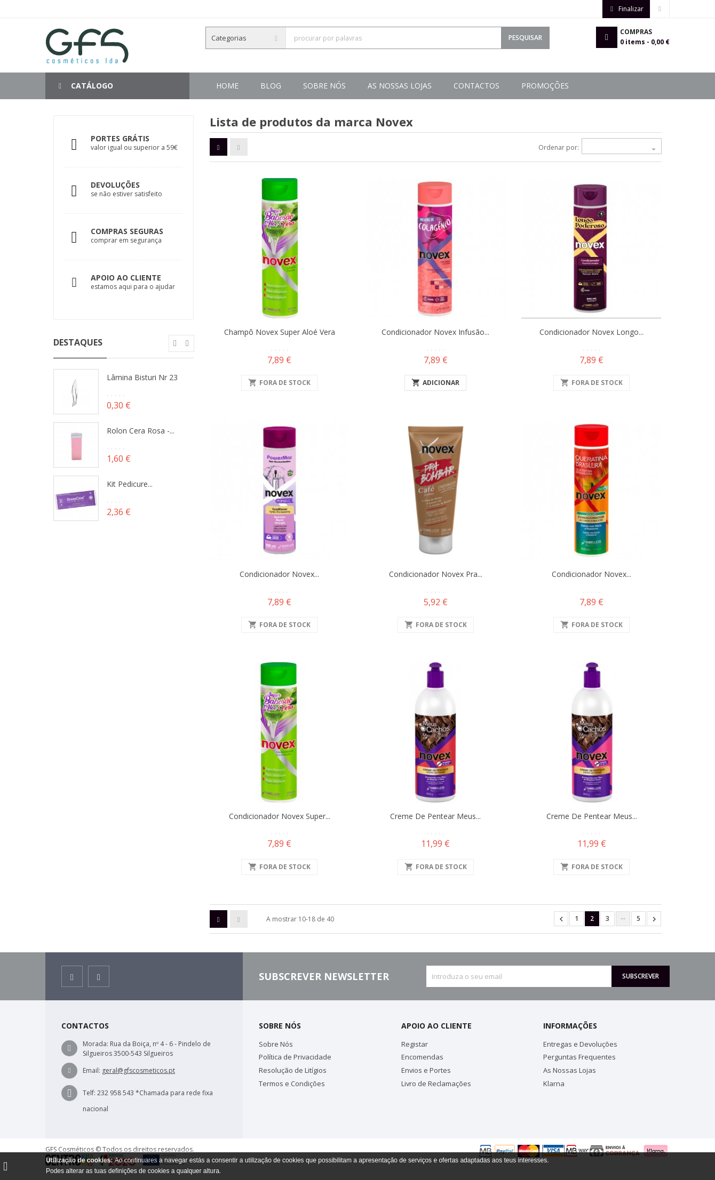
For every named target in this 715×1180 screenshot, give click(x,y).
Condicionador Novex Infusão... (435, 332)
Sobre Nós (509, 86)
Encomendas (422, 1057)
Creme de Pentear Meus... (435, 816)
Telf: (89, 1092)
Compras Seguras (127, 231)
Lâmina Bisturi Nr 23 (142, 377)
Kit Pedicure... (130, 484)
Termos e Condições (292, 1083)
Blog (564, 86)
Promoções (284, 86)
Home (227, 86)
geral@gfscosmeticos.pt (138, 1070)
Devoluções (115, 185)
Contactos (354, 86)
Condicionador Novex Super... (279, 816)
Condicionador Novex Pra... (435, 574)
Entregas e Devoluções (580, 1044)
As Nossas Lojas (433, 86)
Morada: (95, 1043)
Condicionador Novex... (279, 574)
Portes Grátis (120, 138)
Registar (414, 1044)
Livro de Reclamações (436, 1083)
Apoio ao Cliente (126, 277)
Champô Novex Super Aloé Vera (279, 332)
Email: (91, 1070)
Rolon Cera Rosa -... (140, 431)
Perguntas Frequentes (579, 1057)
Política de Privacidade (295, 1057)
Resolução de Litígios (293, 1070)
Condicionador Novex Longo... (591, 332)
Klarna (554, 1083)
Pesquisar (525, 37)
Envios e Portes (426, 1070)
